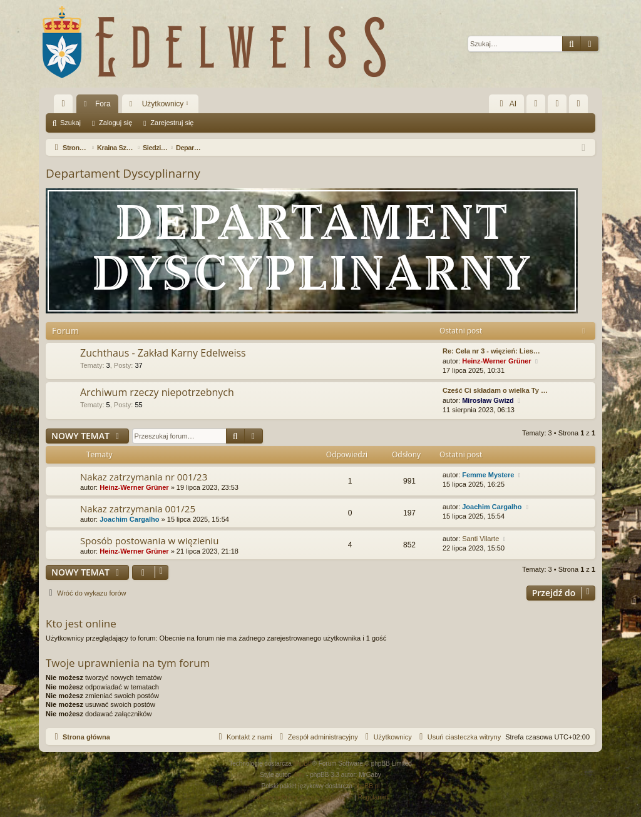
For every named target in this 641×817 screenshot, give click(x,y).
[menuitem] (535, 103)
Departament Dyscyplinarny (123, 173)
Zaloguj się (115, 122)
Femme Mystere (488, 475)
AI (506, 103)
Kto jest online (81, 623)
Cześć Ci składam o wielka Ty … (495, 390)
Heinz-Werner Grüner (496, 361)
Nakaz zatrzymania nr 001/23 (143, 476)
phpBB (303, 763)
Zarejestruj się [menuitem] (581, 106)
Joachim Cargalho (129, 519)
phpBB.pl (367, 786)
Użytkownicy (163, 103)
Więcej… (66, 106)
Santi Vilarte (480, 538)
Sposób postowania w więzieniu (149, 540)
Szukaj (70, 122)
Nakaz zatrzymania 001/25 (137, 508)
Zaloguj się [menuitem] (560, 106)
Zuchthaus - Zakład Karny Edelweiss (163, 353)
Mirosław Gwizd (488, 400)
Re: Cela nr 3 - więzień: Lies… (491, 351)
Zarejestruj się (171, 122)
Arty (299, 774)
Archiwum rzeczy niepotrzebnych (157, 392)
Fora (103, 103)
